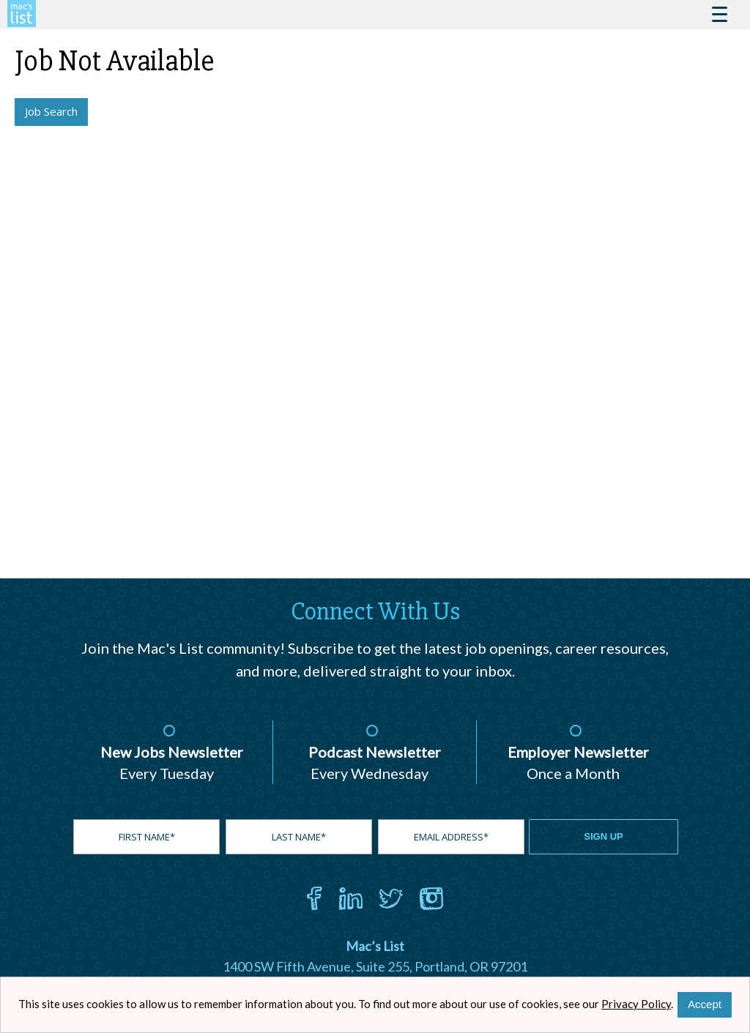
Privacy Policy (636, 1003)
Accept (704, 1004)
